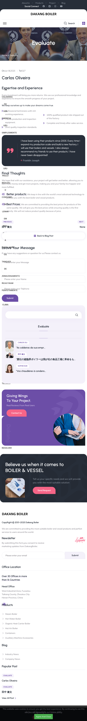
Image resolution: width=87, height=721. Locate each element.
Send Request (44, 490)
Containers (10, 633)
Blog (63, 3)
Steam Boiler (11, 614)
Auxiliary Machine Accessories (19, 638)
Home (4, 55)
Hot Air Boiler (11, 628)
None (82, 226)
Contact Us (16, 413)
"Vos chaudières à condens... (31, 371)
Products (39, 3)
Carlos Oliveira (9, 680)
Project (52, 3)
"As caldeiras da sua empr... (30, 347)
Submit (75, 555)
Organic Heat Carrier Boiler (17, 623)
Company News (12, 659)
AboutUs (26, 3)
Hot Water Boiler (13, 618)
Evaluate (14, 55)
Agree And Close (43, 716)
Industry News (12, 654)
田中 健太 (7, 226)
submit (10, 298)
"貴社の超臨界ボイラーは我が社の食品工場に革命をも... (45, 359)
